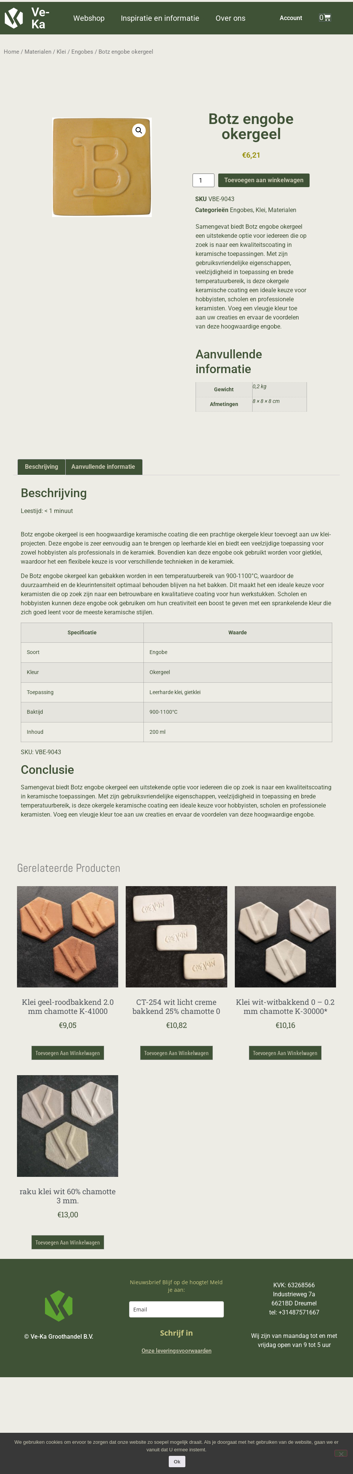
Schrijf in (176, 1333)
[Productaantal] (203, 180)
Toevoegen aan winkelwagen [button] (67, 1052)
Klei (61, 51)
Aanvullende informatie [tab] (103, 466)
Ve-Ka (40, 18)
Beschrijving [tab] (41, 466)
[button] (93, 18)
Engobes (82, 51)
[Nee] (341, 1453)
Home (11, 51)
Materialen (38, 51)
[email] (176, 1309)
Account (291, 18)
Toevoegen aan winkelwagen (264, 180)
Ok (178, 1463)
